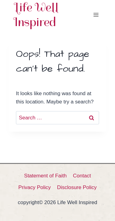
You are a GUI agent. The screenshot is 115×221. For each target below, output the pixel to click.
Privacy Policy (34, 187)
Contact (82, 176)
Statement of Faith (45, 176)
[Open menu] (96, 14)
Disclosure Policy (77, 187)
